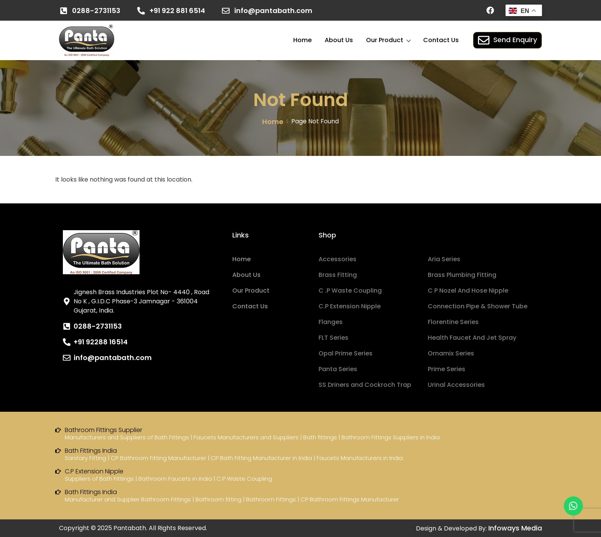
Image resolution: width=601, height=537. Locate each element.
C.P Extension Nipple (350, 306)
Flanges (331, 322)
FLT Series (333, 337)
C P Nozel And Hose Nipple (468, 290)
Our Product (388, 40)
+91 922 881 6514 (177, 10)
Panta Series (338, 369)
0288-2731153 (96, 10)
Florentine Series (453, 322)
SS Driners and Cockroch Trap (365, 384)
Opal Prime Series (346, 353)
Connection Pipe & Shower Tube (477, 306)
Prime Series (446, 369)
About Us (339, 40)
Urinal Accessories (456, 384)
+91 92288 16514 (101, 342)
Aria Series (444, 259)
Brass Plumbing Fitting (462, 274)
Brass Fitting (338, 274)
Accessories (337, 259)
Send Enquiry (507, 40)
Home (302, 40)
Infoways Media (515, 528)
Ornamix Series (451, 353)
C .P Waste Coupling (350, 290)
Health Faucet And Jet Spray (472, 337)
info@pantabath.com (273, 10)
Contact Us (441, 40)
